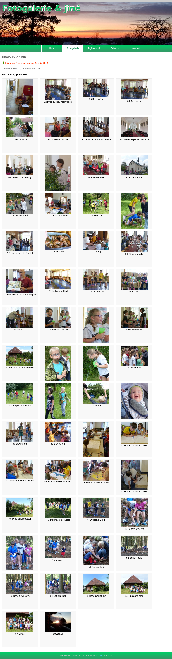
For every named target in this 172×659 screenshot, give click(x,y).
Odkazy (115, 48)
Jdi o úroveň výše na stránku (26, 63)
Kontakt (136, 48)
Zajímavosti (94, 48)
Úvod (51, 48)
